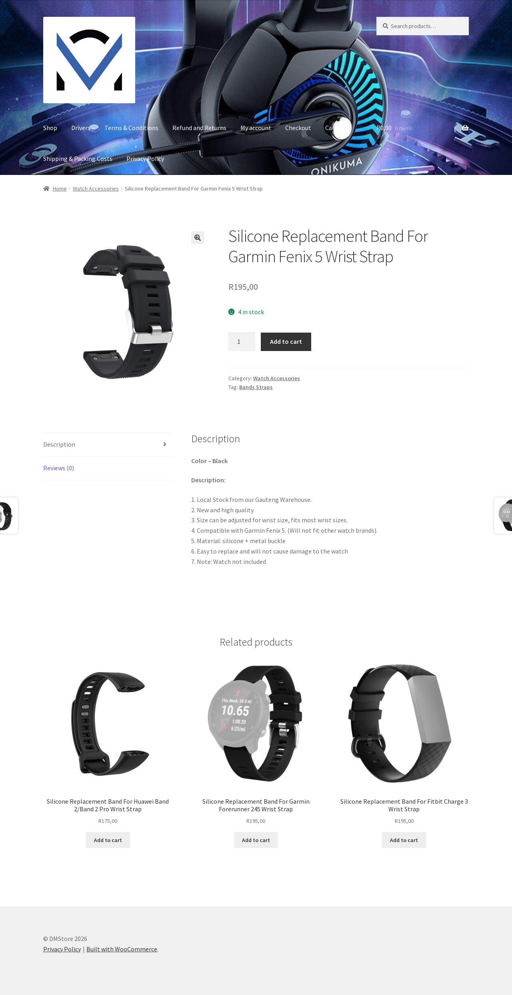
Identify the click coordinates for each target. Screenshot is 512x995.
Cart (331, 128)
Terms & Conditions (131, 128)
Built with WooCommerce (121, 949)
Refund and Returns (199, 128)
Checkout (298, 128)
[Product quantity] (242, 342)
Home (60, 188)
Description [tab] (59, 444)
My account (255, 128)
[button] (197, 237)
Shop (50, 128)
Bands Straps (256, 387)
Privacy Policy (145, 158)
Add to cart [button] (108, 840)
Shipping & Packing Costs (77, 158)
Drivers (80, 128)
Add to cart (286, 341)
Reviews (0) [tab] (58, 468)
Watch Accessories (96, 188)
